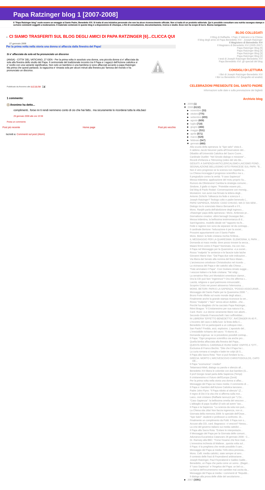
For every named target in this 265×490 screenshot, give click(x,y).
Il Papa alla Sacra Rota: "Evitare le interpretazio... (216, 430)
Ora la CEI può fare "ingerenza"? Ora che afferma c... (218, 278)
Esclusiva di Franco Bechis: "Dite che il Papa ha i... (217, 348)
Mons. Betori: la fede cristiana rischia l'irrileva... (215, 236)
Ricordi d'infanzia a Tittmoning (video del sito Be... (216, 160)
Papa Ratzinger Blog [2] (250, 56)
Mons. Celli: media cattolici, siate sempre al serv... (216, 453)
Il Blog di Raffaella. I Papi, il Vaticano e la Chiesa (236, 37)
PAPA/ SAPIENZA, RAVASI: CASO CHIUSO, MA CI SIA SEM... (224, 203)
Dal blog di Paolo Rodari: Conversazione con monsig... (219, 189)
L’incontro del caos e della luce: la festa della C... (216, 322)
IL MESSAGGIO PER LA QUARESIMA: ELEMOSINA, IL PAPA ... (224, 239)
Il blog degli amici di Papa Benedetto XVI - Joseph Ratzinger (230, 39)
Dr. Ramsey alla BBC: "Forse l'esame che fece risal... (218, 440)
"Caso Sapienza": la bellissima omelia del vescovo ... (218, 400)
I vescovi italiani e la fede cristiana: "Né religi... (214, 272)
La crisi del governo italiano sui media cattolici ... (216, 427)
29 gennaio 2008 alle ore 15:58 (28, 116)
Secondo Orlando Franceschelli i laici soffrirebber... (217, 315)
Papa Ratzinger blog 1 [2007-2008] (65, 14)
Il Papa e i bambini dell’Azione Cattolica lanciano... (217, 387)
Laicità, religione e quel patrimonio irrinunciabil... (215, 282)
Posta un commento (16, 122)
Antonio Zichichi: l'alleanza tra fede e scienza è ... (216, 196)
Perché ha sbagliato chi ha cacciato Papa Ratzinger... (218, 305)
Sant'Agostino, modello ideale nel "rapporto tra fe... (217, 222)
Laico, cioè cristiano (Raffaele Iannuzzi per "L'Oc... (217, 397)
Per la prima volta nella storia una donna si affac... (216, 380)
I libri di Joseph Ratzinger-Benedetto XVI (241, 74)
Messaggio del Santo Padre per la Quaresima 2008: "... (219, 292)
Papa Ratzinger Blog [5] (250, 48)
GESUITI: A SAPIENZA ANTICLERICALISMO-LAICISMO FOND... (225, 163)
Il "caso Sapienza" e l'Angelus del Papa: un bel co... (217, 466)
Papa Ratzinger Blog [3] (250, 53)
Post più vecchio (167, 127)
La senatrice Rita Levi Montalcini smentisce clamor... (218, 275)
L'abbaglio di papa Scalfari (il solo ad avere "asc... (216, 403)
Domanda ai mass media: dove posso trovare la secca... (220, 242)
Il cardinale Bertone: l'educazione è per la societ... (216, 229)
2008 (191, 107)
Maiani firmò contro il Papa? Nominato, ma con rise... (218, 246)
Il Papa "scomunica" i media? (205, 364)
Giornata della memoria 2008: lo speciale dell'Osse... (218, 413)
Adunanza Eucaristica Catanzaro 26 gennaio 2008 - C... (219, 436)
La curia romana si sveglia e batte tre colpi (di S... (216, 351)
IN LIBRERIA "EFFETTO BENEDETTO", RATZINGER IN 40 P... (224, 318)
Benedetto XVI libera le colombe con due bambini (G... (219, 370)
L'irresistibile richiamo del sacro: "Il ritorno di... (214, 331)
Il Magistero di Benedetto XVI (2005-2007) (239, 45)
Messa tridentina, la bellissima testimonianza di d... (217, 219)
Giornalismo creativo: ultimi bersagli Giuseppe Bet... (217, 216)
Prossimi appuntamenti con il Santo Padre (212, 232)
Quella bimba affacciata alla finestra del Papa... (215, 341)
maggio (194, 130)
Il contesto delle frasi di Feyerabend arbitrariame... (217, 456)
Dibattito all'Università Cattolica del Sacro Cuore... (216, 153)
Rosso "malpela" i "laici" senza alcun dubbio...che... (217, 302)
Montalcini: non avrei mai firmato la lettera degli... (216, 193)
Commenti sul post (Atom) (31, 134)
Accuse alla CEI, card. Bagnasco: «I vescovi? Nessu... (219, 423)
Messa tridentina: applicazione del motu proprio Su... (218, 179)
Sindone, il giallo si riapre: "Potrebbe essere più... (216, 186)
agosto (194, 120)
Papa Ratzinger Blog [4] (250, 50)
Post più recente (11, 127)
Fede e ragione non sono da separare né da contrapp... (219, 226)
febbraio (195, 140)
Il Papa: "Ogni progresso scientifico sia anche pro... (217, 338)
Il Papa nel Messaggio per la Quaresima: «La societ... (218, 249)
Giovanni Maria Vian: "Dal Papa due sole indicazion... (218, 255)
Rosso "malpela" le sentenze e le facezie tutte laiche (218, 252)
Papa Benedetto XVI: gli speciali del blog (241, 61)
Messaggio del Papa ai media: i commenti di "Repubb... (219, 473)
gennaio (195, 143)
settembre (196, 117)
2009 (191, 103)
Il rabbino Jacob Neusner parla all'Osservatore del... (217, 150)
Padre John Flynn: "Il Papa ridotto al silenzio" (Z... (216, 390)
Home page (89, 127)
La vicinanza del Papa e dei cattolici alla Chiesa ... (216, 265)
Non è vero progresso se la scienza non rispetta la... (217, 170)
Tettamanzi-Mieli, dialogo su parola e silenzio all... (216, 367)
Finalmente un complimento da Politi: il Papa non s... (218, 420)
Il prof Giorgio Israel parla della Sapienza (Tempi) (216, 374)
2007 (191, 479)
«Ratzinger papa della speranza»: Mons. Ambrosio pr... (219, 212)
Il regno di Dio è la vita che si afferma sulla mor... (216, 393)
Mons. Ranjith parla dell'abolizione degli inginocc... (217, 209)
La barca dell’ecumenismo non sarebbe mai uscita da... (219, 469)
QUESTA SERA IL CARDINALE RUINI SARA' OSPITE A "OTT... (224, 345)
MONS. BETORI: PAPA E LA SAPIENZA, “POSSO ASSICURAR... (225, 288)
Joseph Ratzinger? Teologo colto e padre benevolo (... (219, 199)
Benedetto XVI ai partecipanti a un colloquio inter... (217, 325)
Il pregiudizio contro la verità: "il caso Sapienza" (215, 176)
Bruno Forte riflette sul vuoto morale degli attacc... (216, 295)
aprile (193, 133)
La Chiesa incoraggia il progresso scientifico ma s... (217, 173)
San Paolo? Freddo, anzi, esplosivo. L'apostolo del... (218, 328)
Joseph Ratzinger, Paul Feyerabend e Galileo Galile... (218, 460)
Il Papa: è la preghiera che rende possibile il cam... (217, 446)
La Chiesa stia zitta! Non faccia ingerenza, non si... (217, 410)
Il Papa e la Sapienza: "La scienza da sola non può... (218, 407)
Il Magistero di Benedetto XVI (246, 42)
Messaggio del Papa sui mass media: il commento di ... (219, 384)
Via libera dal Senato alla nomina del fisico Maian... (217, 259)
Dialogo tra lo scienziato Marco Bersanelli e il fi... (216, 206)
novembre (196, 110)
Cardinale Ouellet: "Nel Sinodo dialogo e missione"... (218, 156)
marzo (194, 137)
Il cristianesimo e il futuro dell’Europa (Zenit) (213, 377)
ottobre (194, 113)
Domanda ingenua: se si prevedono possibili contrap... (219, 335)
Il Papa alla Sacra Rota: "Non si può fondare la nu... (217, 354)
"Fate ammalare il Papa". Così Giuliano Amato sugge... (219, 269)
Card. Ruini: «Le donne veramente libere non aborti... (218, 312)
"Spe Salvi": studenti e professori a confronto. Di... (216, 417)
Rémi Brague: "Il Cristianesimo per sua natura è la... (217, 308)
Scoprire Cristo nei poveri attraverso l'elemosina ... (217, 285)
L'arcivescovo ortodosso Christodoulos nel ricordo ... (218, 262)
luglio (193, 123)
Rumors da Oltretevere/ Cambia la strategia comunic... (219, 183)
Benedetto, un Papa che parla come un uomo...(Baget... (219, 463)
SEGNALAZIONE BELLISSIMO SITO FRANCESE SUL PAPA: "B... (225, 166)
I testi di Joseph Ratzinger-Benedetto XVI (240, 58)
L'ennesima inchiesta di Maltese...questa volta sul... (217, 443)
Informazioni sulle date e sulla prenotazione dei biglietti (233, 90)
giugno (194, 127)
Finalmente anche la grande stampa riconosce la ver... (219, 298)
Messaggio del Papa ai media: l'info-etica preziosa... (217, 450)
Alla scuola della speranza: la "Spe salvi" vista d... (216, 146)
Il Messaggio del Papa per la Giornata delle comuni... (218, 433)
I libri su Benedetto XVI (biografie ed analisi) (238, 77)
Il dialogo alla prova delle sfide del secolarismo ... (216, 476)
